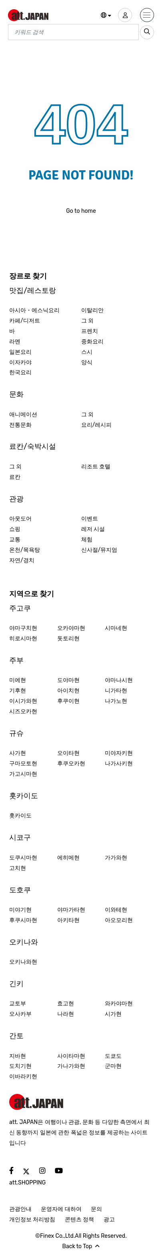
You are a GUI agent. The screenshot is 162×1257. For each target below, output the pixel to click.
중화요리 (92, 341)
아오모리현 (119, 920)
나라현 (65, 1014)
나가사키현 (119, 763)
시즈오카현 (23, 711)
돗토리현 (68, 638)
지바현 (17, 1056)
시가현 (113, 1014)
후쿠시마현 (23, 920)
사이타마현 (71, 1056)
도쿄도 (113, 1056)
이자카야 (20, 362)
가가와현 (116, 857)
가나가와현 (71, 1066)
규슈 (16, 733)
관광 (16, 498)
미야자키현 (119, 753)
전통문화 (20, 425)
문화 (16, 394)
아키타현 (68, 920)
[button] (106, 15)
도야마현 (68, 680)
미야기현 (20, 909)
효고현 (65, 1003)
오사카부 (20, 1014)
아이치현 (68, 690)
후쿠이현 (68, 701)
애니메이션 (23, 414)
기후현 (17, 690)
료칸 (14, 477)
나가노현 (116, 701)
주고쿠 (20, 608)
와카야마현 (119, 1003)
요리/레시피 (96, 425)
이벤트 (89, 518)
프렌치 (89, 331)
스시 (86, 352)
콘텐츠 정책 (79, 1219)
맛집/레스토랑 (32, 290)
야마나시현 (119, 680)
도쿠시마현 (23, 857)
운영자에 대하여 (61, 1209)
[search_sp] (147, 32)
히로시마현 (23, 638)
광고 (109, 1219)
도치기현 (20, 1066)
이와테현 (116, 909)
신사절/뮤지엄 (99, 550)
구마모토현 (23, 763)
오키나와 (23, 942)
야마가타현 (71, 909)
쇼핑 (14, 529)
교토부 (17, 1003)
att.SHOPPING (27, 1182)
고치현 (17, 868)
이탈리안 (92, 310)
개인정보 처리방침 (32, 1219)
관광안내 (20, 1209)
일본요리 (20, 352)
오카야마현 (71, 628)
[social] (11, 1171)
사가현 (17, 753)
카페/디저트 (24, 320)
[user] (125, 15)
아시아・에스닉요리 (34, 310)
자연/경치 (21, 560)
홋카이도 (23, 795)
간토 (16, 1035)
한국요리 (20, 372)
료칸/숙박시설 (32, 446)
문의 (96, 1209)
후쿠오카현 (71, 763)
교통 (14, 539)
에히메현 (68, 857)
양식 (86, 362)
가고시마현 (23, 774)
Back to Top (81, 1246)
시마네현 (116, 628)
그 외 (87, 320)
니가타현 (116, 690)
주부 (16, 660)
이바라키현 (23, 1076)
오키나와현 (23, 961)
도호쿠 (20, 890)
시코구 (20, 837)
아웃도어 (20, 518)
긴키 (16, 983)
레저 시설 (93, 529)
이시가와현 (23, 701)
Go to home (81, 211)
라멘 (14, 341)
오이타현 (68, 753)
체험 (86, 539)
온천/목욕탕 (24, 550)
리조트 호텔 (95, 466)
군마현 (113, 1066)
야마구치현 (23, 628)
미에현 (17, 680)
